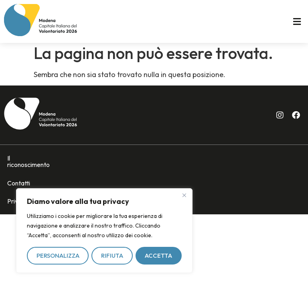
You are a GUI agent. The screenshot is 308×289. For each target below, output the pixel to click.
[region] (104, 231)
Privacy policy (108, 159)
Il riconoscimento (30, 159)
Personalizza (57, 255)
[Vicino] (184, 195)
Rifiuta (112, 255)
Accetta (158, 255)
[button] (297, 21)
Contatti (71, 159)
